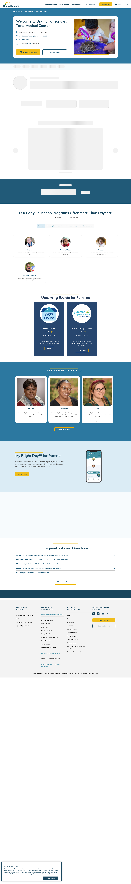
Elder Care (44, 627)
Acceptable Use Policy (85, 673)
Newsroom (70, 623)
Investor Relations (72, 640)
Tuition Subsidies (46, 644)
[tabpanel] (49, 330)
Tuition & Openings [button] (28, 53)
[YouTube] (103, 614)
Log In (118, 4)
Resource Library (72, 643)
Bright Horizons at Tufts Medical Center (36, 12)
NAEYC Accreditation (86, 226)
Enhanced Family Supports (49, 638)
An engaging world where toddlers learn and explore (65, 254)
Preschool (101, 250)
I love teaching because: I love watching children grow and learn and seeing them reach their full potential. (97, 415)
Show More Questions (65, 582)
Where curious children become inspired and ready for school (101, 254)
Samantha (64, 409)
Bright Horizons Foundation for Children (76, 648)
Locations (70, 626)
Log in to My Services (22, 626)
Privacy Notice (67, 673)
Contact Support (104, 626)
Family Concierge (46, 631)
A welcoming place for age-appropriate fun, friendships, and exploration (29, 279)
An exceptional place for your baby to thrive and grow (30, 254)
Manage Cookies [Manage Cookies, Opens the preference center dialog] (50, 878)
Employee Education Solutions (50, 659)
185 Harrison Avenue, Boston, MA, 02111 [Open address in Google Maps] (33, 36)
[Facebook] (93, 614)
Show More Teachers (64, 429)
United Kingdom (72, 633)
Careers (69, 619)
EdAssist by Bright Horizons (50, 653)
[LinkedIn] (98, 614)
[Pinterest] (107, 614)
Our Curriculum (20, 619)
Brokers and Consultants (48, 648)
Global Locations (72, 629)
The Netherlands (72, 636)
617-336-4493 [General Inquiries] (24, 40)
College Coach (45, 634)
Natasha (31, 409)
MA (14, 12)
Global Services (46, 641)
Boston (20, 12)
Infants (29, 250)
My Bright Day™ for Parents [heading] (38, 456)
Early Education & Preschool (24, 616)
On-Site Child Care (47, 620)
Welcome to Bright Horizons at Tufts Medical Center (41, 24)
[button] (51, 4)
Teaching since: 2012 (64, 421)
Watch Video (22, 474)
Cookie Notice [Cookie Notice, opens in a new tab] (53, 874)
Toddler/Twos (65, 250)
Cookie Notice (75, 673)
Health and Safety (71, 226)
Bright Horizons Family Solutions (52, 615)
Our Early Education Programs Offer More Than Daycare (65, 213)
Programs (41, 226)
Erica (97, 409)
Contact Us (105, 4)
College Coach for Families (24, 623)
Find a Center (90, 4)
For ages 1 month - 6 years (65, 217)
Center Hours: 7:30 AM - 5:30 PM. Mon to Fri (33, 32)
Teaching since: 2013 (97, 421)
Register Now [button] (55, 53)
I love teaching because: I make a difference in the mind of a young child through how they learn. (31, 415)
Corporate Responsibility (74, 652)
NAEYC (29, 44)
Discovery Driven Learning (55, 226)
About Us (70, 616)
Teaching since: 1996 (31, 421)
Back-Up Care (45, 624)
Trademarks (95, 673)
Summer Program (29, 276)
